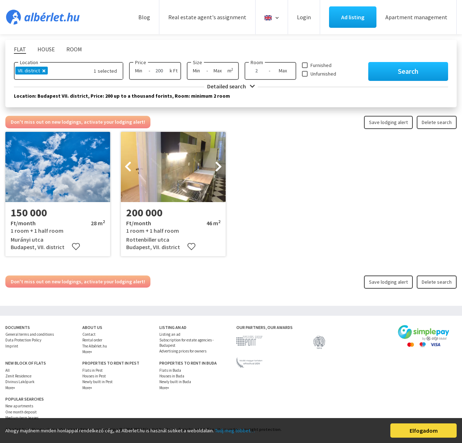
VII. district (31, 70)
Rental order (92, 340)
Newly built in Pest (97, 381)
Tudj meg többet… (235, 430)
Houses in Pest (94, 376)
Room (257, 62)
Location (29, 62)
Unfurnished (323, 74)
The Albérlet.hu (94, 346)
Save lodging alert (388, 122)
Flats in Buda (170, 370)
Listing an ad (169, 334)
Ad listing (352, 17)
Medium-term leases (21, 417)
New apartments (19, 405)
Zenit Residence (18, 376)
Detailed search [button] (231, 86)
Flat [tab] (20, 49)
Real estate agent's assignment (207, 17)
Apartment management (416, 17)
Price (140, 62)
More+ (87, 351)
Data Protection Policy (23, 340)
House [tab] (46, 49)
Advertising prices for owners (182, 351)
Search (408, 71)
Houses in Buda (171, 376)
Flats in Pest (92, 370)
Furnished (321, 65)
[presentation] (128, 167)
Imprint (11, 346)
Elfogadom (424, 430)
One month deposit (21, 411)
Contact (89, 334)
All (7, 370)
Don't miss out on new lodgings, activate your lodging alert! (78, 122)
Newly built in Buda (175, 381)
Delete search (437, 122)
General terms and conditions (29, 334)
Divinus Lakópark (20, 381)
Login (304, 17)
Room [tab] (74, 49)
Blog (144, 17)
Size (197, 62)
